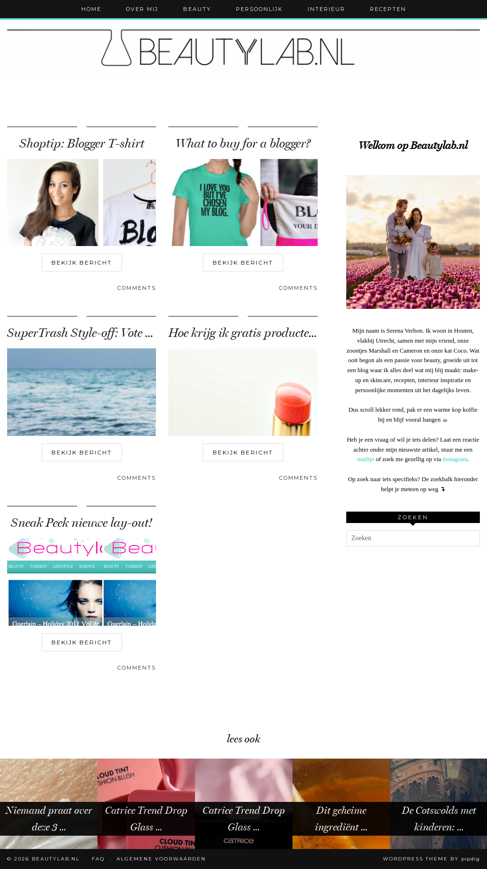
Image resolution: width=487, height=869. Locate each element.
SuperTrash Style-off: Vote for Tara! (99, 333)
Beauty (197, 9)
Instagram (455, 459)
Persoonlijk (259, 9)
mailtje (365, 459)
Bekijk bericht (81, 262)
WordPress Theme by (431, 859)
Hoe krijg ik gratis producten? (244, 333)
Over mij (142, 9)
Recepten (388, 9)
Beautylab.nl (56, 859)
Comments (136, 288)
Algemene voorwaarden (161, 859)
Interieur (326, 9)
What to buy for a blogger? (243, 143)
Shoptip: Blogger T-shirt (81, 143)
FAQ (98, 859)
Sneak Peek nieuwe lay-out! (81, 522)
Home (91, 9)
